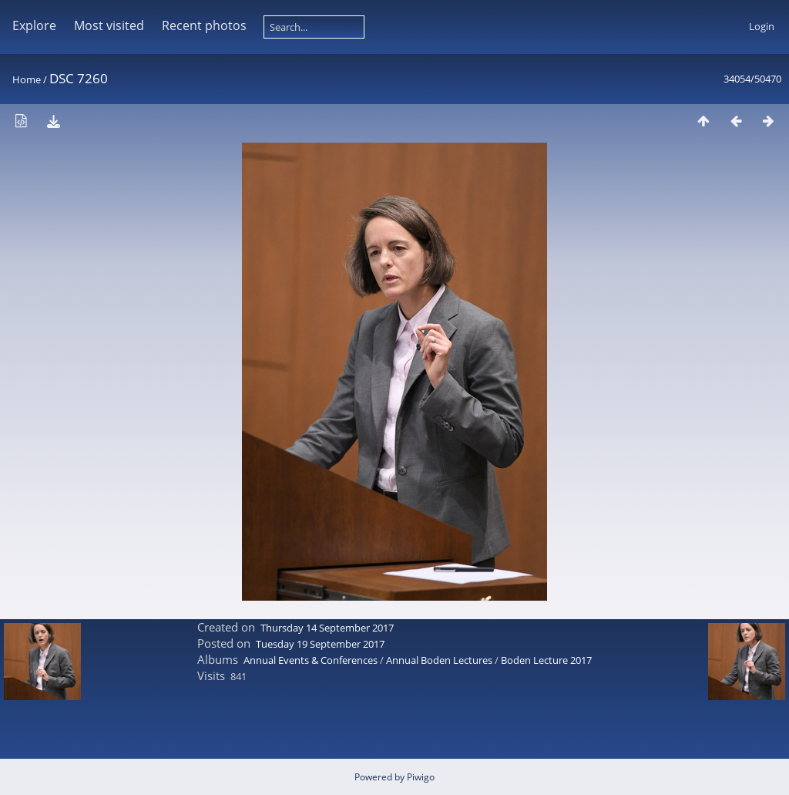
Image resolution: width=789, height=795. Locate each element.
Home (26, 79)
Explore (34, 25)
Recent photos (204, 25)
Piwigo (421, 776)
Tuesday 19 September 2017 (320, 644)
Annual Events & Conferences (310, 660)
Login (761, 26)
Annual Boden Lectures (439, 660)
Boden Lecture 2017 (546, 660)
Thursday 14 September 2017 (327, 628)
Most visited (109, 25)
